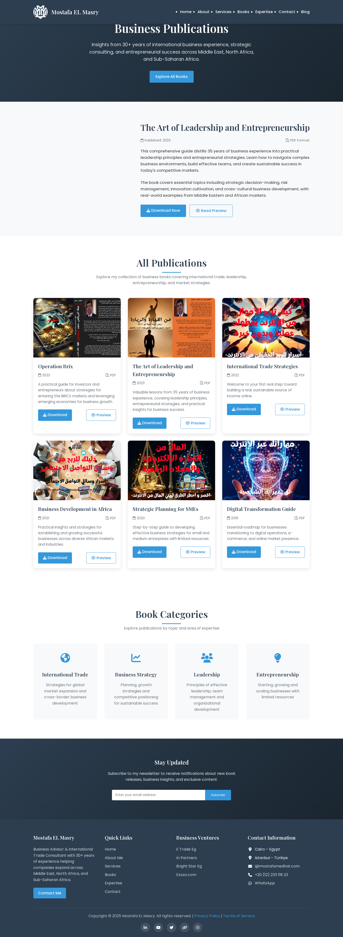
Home (186, 12)
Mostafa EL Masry (75, 12)
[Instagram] (197, 927)
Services (223, 12)
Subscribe (218, 795)
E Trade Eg (186, 849)
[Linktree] (184, 927)
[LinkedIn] (145, 927)
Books (243, 12)
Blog (305, 12)
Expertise (264, 12)
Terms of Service (239, 916)
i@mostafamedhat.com (277, 866)
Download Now (163, 210)
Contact (287, 12)
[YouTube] (158, 927)
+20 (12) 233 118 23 (271, 874)
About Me (114, 858)
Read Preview (211, 210)
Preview (101, 415)
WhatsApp (265, 883)
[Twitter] (171, 927)
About (203, 12)
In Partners (186, 858)
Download (55, 415)
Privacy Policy (207, 916)
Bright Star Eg (189, 866)
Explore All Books (172, 76)
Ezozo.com (186, 874)
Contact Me (49, 893)
